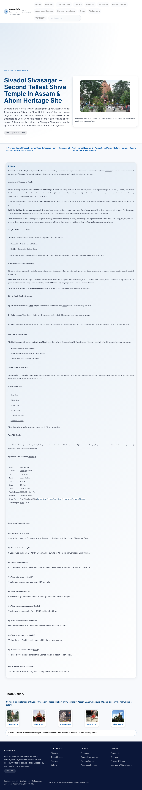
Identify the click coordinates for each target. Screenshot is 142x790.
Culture (78, 4)
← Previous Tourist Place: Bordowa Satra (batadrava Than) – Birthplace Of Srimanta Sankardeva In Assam (37, 149)
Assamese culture (60, 271)
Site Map (114, 757)
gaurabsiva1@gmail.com (121, 765)
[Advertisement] (71, 49)
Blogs (82, 11)
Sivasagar (42, 80)
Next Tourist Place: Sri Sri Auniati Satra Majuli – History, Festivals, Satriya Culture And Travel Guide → (104, 149)
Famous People (119, 4)
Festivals (90, 4)
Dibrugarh (64, 315)
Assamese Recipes (44, 11)
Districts (49, 4)
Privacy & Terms (118, 761)
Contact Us (40, 18)
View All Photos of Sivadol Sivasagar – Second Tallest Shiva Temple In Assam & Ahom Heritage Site (52, 733)
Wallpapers (94, 11)
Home (38, 4)
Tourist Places (63, 4)
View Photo (12, 724)
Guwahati (56, 315)
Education (103, 4)
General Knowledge (66, 11)
